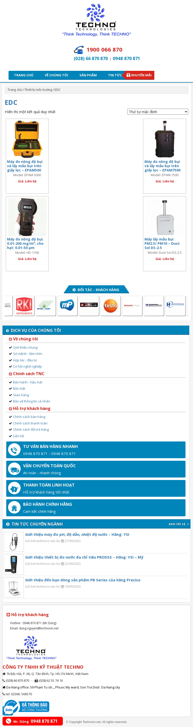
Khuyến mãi (141, 75)
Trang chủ (23, 75)
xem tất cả (179, 524)
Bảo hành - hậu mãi (27, 382)
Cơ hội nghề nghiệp (27, 366)
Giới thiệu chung (25, 347)
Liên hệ (18, 436)
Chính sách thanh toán (30, 423)
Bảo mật (19, 388)
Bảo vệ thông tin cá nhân (31, 401)
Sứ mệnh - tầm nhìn (27, 353)
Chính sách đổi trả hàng (31, 429)
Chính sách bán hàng (29, 416)
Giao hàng (21, 395)
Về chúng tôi (56, 75)
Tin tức (116, 75)
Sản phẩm (88, 75)
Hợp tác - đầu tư (25, 360)
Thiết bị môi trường (38, 90)
